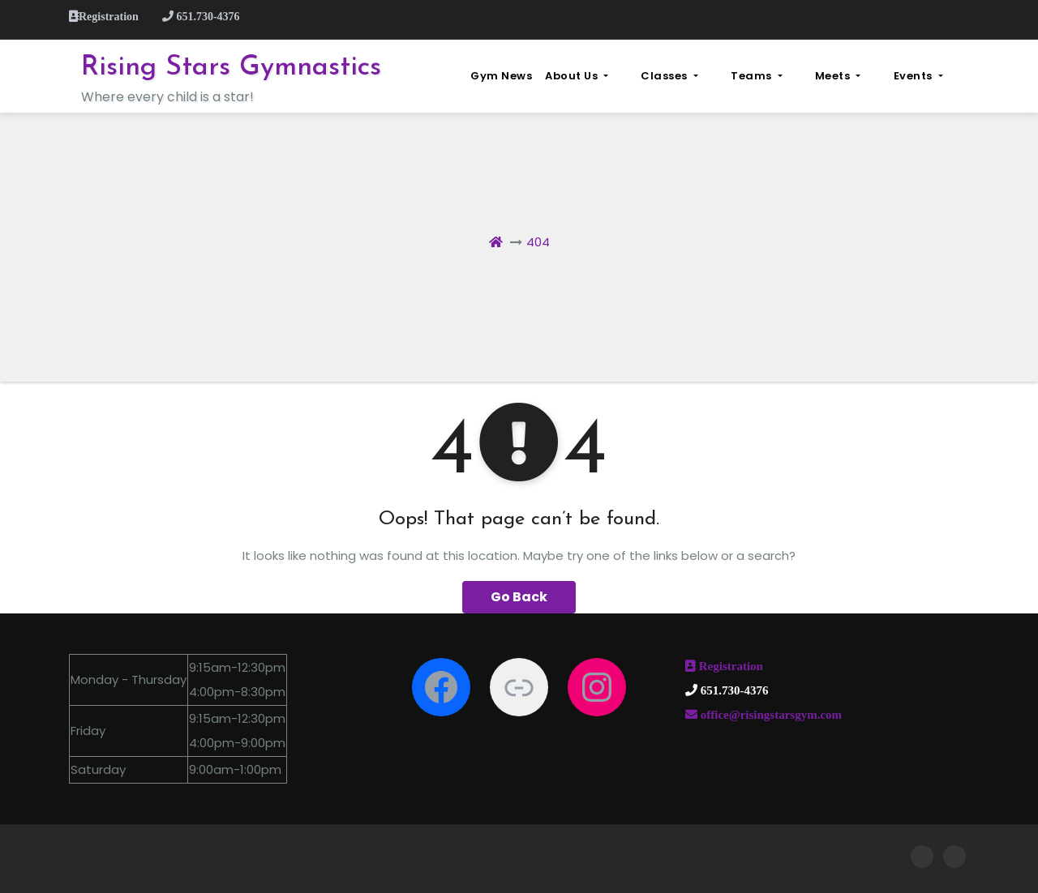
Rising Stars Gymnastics (231, 67)
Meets (877, 75)
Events (938, 75)
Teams (816, 75)
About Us (675, 75)
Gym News (600, 75)
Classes (748, 75)
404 (538, 241)
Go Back (519, 597)
